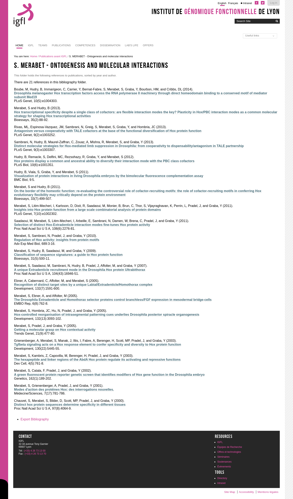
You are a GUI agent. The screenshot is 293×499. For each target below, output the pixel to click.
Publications (61, 45)
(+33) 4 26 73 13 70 (35, 453)
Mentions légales (268, 492)
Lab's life (131, 45)
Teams (42, 45)
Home (19, 45)
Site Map (229, 492)
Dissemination (110, 45)
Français (233, 3)
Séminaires (223, 456)
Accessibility (246, 492)
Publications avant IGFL (53, 56)
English (222, 3)
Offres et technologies (229, 452)
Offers (148, 45)
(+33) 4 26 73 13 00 (34, 450)
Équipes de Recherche (229, 447)
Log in (273, 2)
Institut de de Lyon (216, 11)
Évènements (224, 466)
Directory (222, 478)
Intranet (247, 3)
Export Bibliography (35, 419)
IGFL (31, 45)
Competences (85, 45)
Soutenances (224, 461)
